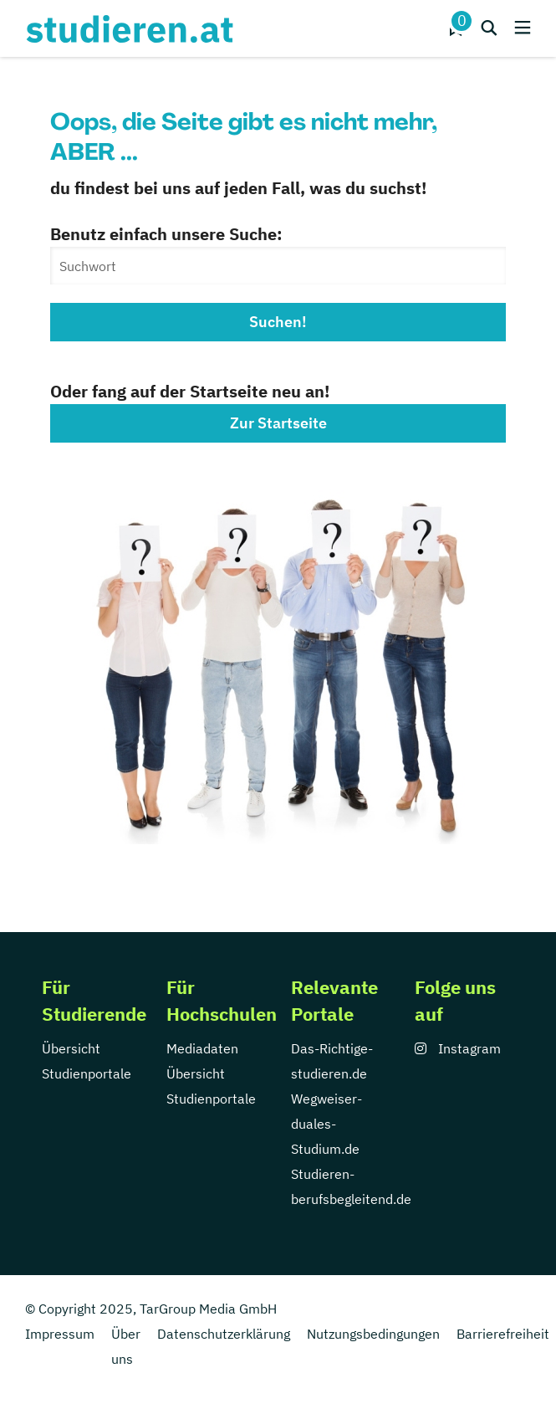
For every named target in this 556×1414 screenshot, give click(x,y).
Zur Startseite (278, 423)
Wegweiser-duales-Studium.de (326, 1123)
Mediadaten (202, 1048)
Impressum (59, 1333)
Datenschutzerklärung (223, 1333)
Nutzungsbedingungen (373, 1333)
